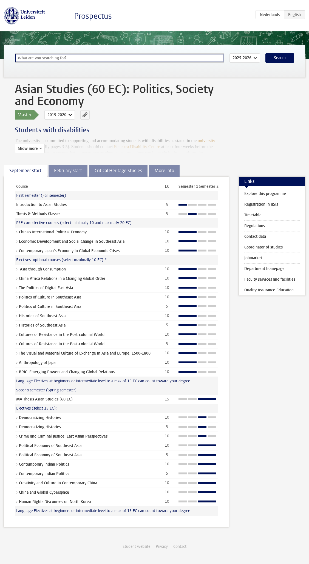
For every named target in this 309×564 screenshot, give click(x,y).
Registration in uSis (261, 204)
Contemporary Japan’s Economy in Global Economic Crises (69, 250)
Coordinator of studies (263, 247)
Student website (136, 546)
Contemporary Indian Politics (44, 464)
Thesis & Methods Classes (38, 213)
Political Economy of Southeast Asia (50, 445)
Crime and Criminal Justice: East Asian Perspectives (63, 436)
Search (280, 57)
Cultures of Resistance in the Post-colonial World (61, 334)
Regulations (254, 225)
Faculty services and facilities (269, 279)
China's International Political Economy (53, 232)
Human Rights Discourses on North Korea (55, 501)
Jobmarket (253, 258)
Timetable (253, 215)
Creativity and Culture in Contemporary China (58, 483)
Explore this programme (265, 193)
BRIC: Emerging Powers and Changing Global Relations (67, 372)
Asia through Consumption (42, 269)
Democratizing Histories (40, 417)
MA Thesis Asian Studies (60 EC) (44, 399)
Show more (28, 148)
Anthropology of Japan (38, 362)
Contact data (255, 236)
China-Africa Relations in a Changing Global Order (62, 278)
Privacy (162, 546)
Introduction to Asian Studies (41, 204)
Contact (179, 546)
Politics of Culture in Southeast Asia (50, 297)
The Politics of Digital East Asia (46, 288)
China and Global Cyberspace (44, 492)
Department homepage (264, 268)
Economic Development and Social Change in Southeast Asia (71, 241)
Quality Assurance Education (269, 290)
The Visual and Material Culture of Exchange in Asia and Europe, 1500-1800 (85, 353)
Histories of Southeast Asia (42, 316)
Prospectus (93, 16)
